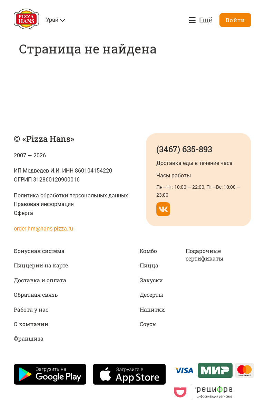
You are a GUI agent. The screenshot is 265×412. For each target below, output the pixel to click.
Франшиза (28, 338)
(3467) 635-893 (184, 149)
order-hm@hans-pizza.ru (43, 228)
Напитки (152, 309)
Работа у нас (31, 309)
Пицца (149, 265)
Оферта (23, 213)
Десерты (151, 294)
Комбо (148, 250)
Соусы (148, 323)
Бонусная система (39, 250)
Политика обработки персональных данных (71, 195)
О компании (31, 323)
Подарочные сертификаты (205, 254)
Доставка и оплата (40, 280)
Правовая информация (44, 204)
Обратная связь (36, 294)
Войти (235, 19)
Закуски (151, 280)
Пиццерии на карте (41, 265)
